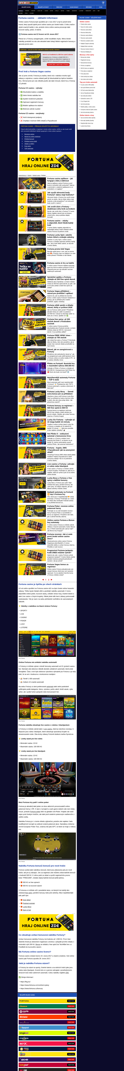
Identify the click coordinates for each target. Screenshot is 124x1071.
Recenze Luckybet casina (87, 136)
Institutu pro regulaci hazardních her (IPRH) (54, 1050)
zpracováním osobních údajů (37, 1006)
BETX (94, 10)
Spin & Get (27, 910)
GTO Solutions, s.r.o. (91, 1068)
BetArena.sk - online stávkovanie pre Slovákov (33, 1038)
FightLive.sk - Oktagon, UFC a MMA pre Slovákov (34, 1040)
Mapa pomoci (66, 1064)
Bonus (38, 944)
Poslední (52, 579)
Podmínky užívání (44, 1068)
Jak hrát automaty (85, 199)
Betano (62, 10)
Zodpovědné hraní (84, 1050)
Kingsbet (21, 13)
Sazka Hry (39, 10)
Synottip (33, 10)
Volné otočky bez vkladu (87, 172)
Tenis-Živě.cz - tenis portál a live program (32, 1032)
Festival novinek (29, 903)
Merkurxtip (88, 10)
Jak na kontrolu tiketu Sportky (88, 213)
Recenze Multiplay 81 (86, 147)
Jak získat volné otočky (86, 174)
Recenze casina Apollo (86, 133)
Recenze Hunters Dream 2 (87, 144)
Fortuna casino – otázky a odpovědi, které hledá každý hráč (60, 223)
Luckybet (81, 10)
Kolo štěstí (27, 900)
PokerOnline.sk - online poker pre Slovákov (60, 1043)
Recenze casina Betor (86, 125)
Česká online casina (86, 119)
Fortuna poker (35, 812)
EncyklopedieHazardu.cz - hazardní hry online (61, 1021)
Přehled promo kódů (30, 141)
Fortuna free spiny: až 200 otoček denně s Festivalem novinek (59, 321)
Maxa (26, 13)
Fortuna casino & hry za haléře (60, 263)
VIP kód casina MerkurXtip (87, 185)
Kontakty (25, 1068)
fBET (99, 10)
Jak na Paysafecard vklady (87, 188)
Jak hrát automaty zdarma (87, 207)
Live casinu (48, 729)
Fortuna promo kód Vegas (58, 249)
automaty (50, 686)
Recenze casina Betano (86, 130)
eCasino (32, 13)
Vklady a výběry (29, 143)
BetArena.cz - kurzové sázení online (31, 1021)
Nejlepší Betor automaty (87, 141)
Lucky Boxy (27, 907)
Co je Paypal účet (85, 196)
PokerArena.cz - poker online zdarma (59, 1029)
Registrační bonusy (85, 155)
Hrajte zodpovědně (23, 1056)
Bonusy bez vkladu (85, 152)
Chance (46, 10)
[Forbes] (98, 60)
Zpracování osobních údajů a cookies (60, 1068)
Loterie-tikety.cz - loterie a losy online (59, 1024)
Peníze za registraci (85, 161)
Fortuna (21, 10)
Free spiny (27, 146)
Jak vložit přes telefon (86, 191)
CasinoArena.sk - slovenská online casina (60, 1040)
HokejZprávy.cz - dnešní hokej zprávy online (33, 1029)
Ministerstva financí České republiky (84, 1049)
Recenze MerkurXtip (86, 128)
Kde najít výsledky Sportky (87, 216)
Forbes (68, 10)
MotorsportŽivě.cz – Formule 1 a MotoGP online (33, 1035)
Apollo (57, 10)
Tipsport (27, 10)
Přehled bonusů (29, 139)
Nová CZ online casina (86, 122)
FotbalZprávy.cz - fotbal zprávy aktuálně (31, 1027)
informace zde (50, 1058)
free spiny (28, 893)
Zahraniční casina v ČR (86, 194)
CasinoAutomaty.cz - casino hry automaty (60, 1027)
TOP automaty (28, 148)
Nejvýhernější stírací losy (87, 218)
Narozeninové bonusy (86, 158)
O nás (19, 1068)
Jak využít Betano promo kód (88, 183)
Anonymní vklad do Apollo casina (89, 205)
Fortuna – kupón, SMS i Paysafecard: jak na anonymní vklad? (61, 450)
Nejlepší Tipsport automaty (87, 139)
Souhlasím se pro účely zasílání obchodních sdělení (43, 1006)
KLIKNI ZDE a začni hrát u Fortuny (58, 64)
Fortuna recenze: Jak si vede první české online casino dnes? (59, 536)
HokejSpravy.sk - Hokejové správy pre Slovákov (61, 1035)
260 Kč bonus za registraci (87, 163)
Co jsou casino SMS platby (87, 180)
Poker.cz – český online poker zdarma (59, 1032)
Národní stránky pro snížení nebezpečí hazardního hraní (83, 1064)
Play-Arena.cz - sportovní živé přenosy (59, 1038)
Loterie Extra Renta (85, 221)
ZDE (67, 973)
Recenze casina (29, 134)
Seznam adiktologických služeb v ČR (53, 1064)
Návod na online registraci (32, 136)
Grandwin (74, 10)
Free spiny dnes (85, 169)
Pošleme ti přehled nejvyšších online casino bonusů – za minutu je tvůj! (45, 999)
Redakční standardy (33, 1068)
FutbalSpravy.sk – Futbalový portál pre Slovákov (34, 1043)
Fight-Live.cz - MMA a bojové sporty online (32, 1024)
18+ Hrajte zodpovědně (76, 1068)
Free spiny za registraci (86, 166)
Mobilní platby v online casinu (88, 202)
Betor (51, 10)
